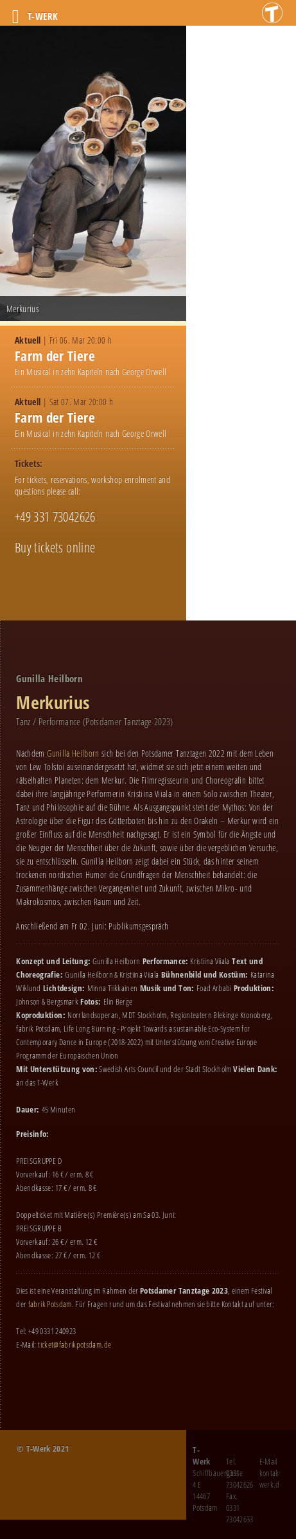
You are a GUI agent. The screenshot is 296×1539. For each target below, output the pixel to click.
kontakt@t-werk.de (275, 1478)
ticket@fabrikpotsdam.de (74, 1344)
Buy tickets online (55, 547)
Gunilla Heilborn (73, 753)
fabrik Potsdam (50, 1304)
